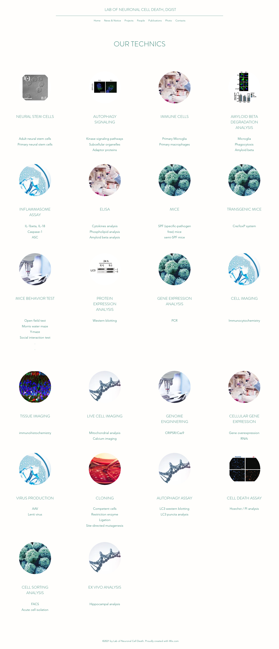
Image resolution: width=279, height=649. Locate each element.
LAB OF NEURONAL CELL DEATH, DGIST (140, 9)
